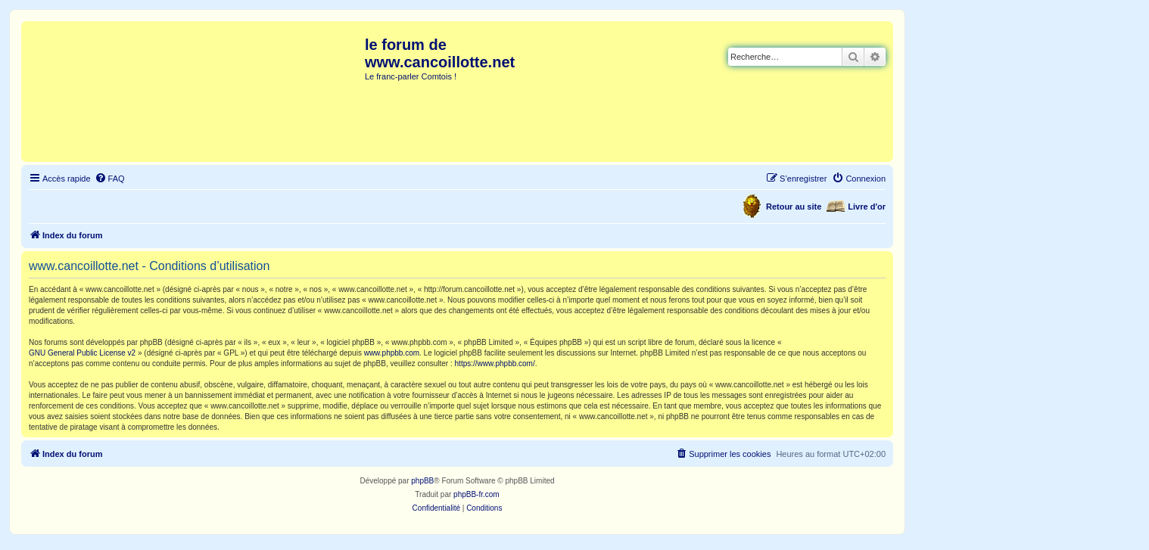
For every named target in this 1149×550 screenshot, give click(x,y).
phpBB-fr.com (476, 494)
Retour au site (793, 206)
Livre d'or (867, 206)
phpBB (422, 481)
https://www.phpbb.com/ (495, 363)
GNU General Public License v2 (82, 353)
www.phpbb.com (391, 353)
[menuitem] (110, 178)
